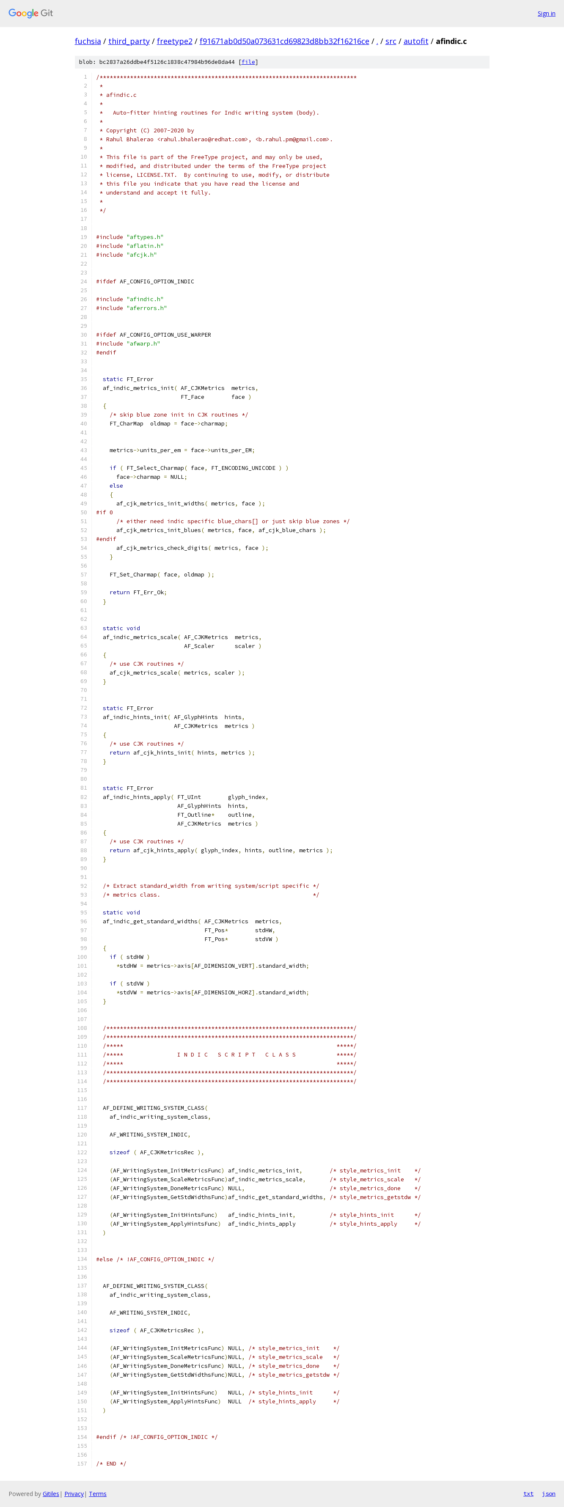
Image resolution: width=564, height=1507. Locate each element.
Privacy (74, 1494)
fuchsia (88, 41)
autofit (416, 41)
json (549, 1493)
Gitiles (51, 1494)
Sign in (547, 13)
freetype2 (175, 41)
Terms (98, 1494)
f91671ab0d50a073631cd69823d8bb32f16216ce (284, 41)
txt (528, 1493)
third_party (129, 41)
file (248, 62)
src (390, 41)
